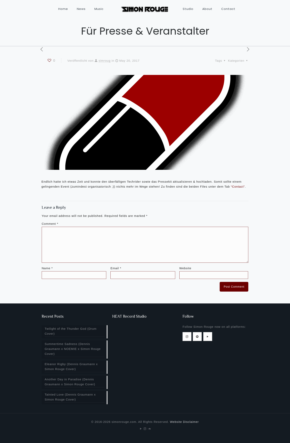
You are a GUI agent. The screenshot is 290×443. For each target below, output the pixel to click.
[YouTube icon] (140, 428)
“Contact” (238, 186)
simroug (104, 60)
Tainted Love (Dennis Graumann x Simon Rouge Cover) (70, 397)
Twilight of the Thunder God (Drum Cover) (71, 331)
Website (185, 268)
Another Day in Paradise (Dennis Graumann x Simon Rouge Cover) (70, 382)
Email (115, 268)
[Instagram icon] (145, 428)
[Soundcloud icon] (149, 428)
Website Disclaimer (184, 421)
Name (47, 268)
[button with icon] (187, 336)
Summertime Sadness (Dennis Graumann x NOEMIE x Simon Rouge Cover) (73, 348)
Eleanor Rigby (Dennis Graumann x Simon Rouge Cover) (71, 366)
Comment (50, 223)
